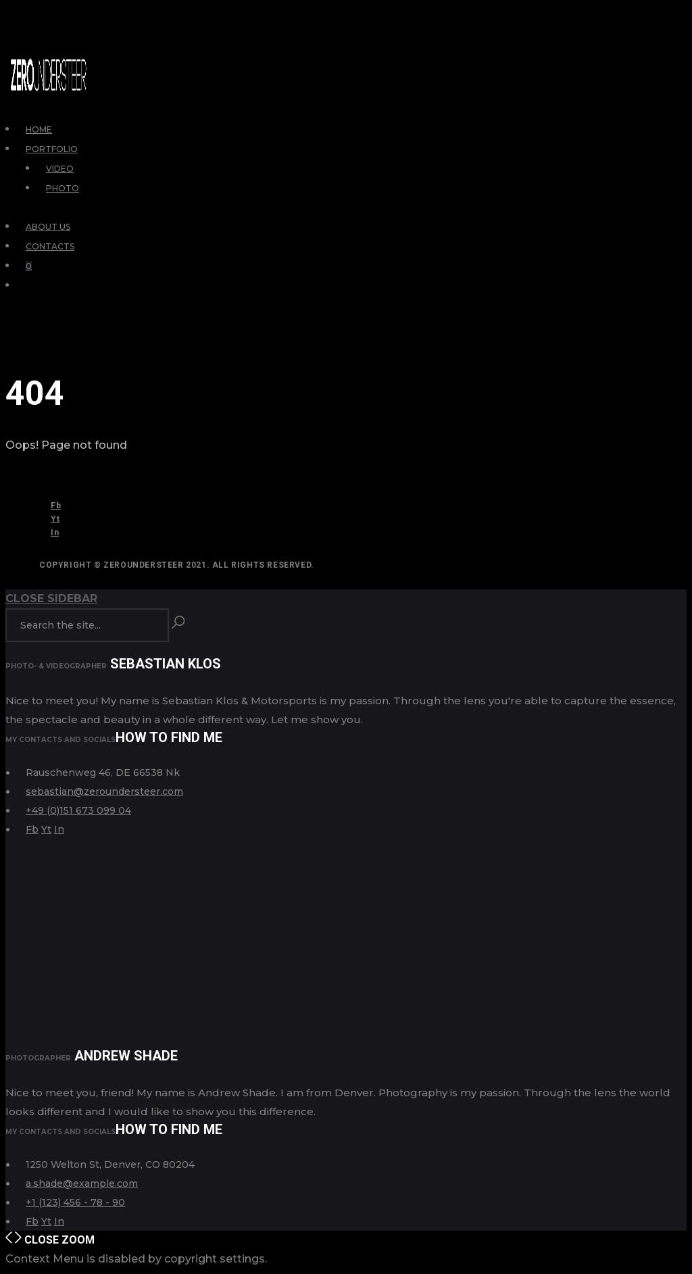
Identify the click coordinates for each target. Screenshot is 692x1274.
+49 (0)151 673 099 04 (78, 810)
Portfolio (52, 149)
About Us (48, 227)
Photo (62, 188)
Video (60, 169)
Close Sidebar (51, 598)
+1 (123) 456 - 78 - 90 (75, 1202)
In (55, 532)
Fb (56, 505)
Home (39, 129)
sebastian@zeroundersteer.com (104, 791)
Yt (55, 519)
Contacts (50, 246)
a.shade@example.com (82, 1183)
